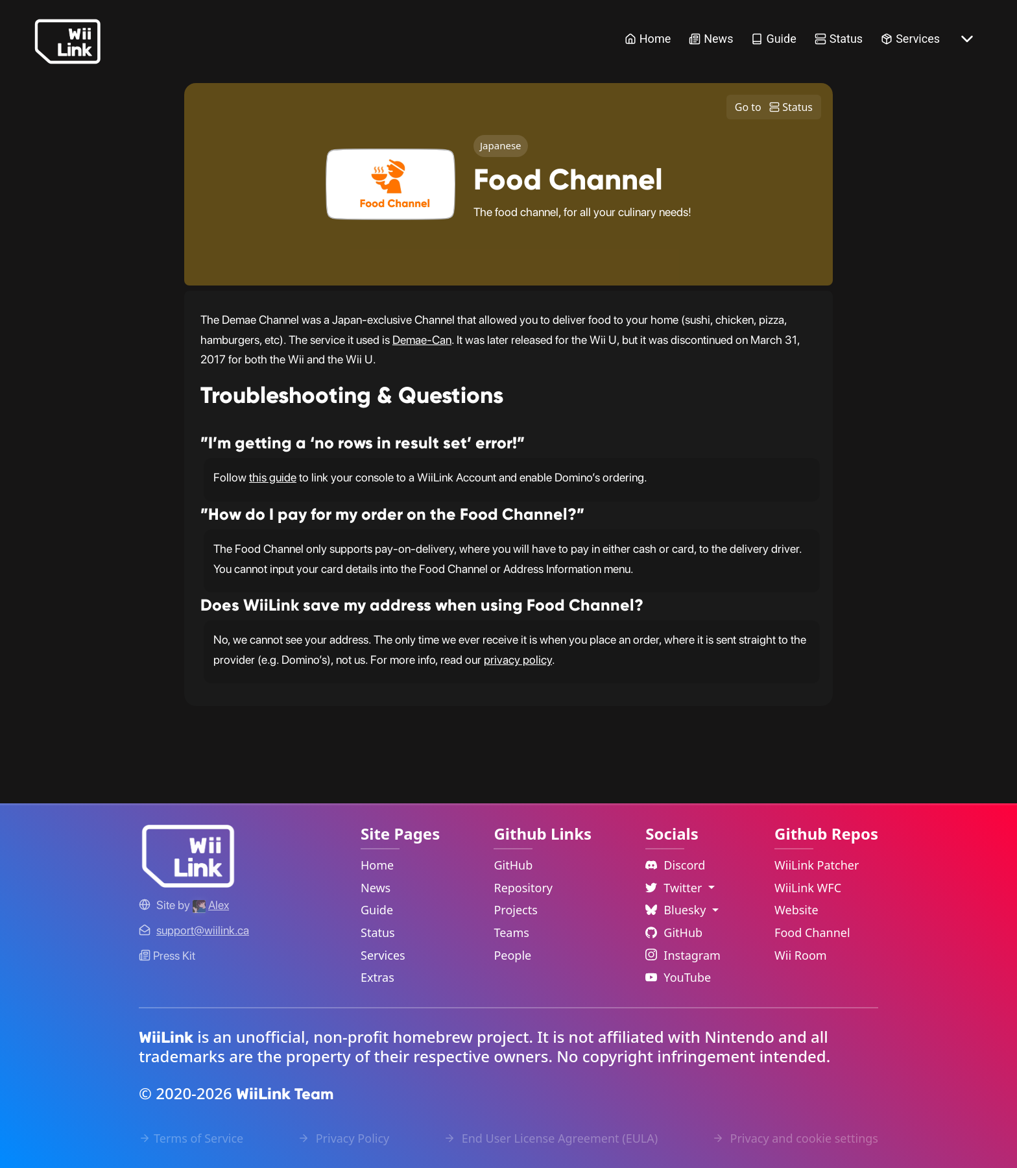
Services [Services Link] (910, 38)
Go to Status (774, 107)
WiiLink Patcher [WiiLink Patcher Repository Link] (816, 865)
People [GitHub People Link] (512, 955)
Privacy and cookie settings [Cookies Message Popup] (795, 1138)
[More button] (967, 39)
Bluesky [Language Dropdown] (677, 910)
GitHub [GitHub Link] (513, 865)
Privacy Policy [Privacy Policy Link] (343, 1138)
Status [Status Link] (839, 38)
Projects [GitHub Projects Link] (515, 910)
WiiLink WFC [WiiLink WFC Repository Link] (807, 887)
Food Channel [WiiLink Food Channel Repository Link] (812, 932)
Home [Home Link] (648, 38)
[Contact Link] (202, 930)
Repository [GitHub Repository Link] (523, 887)
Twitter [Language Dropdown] (675, 887)
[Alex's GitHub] (211, 905)
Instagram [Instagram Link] (683, 955)
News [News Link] (711, 38)
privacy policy (518, 659)
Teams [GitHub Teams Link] (511, 932)
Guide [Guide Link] (773, 38)
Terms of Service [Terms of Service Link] (191, 1138)
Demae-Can (421, 340)
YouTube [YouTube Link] (678, 977)
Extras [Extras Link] (377, 977)
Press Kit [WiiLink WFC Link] (167, 955)
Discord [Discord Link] (675, 865)
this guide (272, 477)
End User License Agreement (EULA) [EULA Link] (551, 1138)
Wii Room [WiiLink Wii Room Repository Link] (800, 955)
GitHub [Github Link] (673, 932)
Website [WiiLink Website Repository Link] (796, 910)
